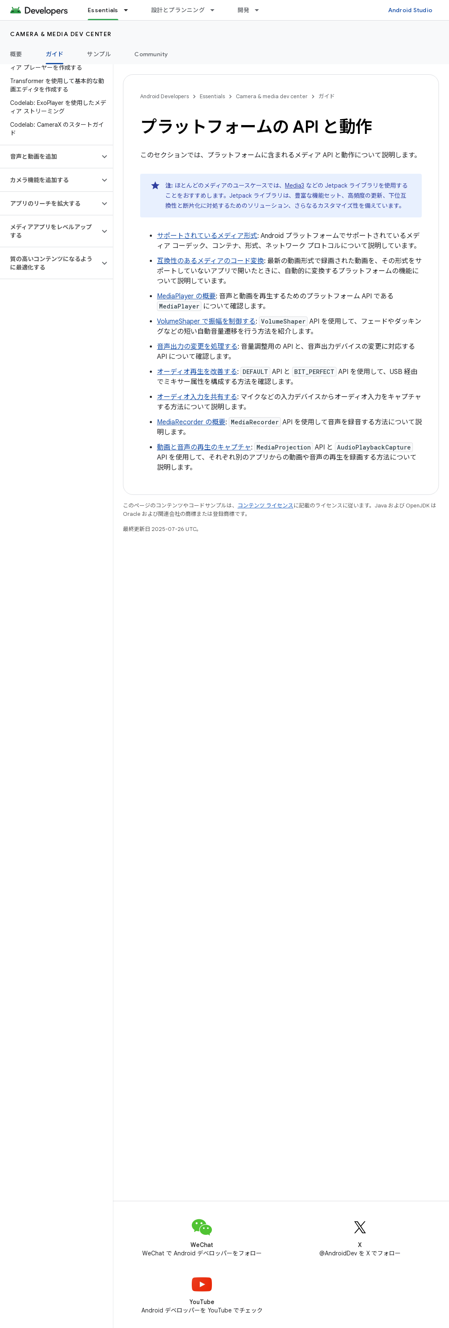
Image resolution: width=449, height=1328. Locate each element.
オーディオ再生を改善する (197, 372)
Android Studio (410, 10)
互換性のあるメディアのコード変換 (210, 261)
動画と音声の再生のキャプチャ (204, 447)
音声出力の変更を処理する (197, 346)
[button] (49, 156)
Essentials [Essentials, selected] (103, 10)
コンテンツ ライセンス (265, 505)
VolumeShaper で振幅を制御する (206, 321)
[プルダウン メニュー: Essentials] (129, 10)
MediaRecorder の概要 (191, 422)
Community (151, 54)
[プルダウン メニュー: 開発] (260, 10)
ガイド (326, 96)
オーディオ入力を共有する (197, 397)
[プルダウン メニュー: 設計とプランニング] (216, 10)
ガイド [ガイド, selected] (55, 54)
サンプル (99, 54)
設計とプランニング (178, 10)
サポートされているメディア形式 (207, 236)
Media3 (294, 185)
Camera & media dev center (61, 34)
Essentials (212, 96)
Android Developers (164, 96)
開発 (244, 10)
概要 (16, 54)
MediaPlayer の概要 (186, 296)
